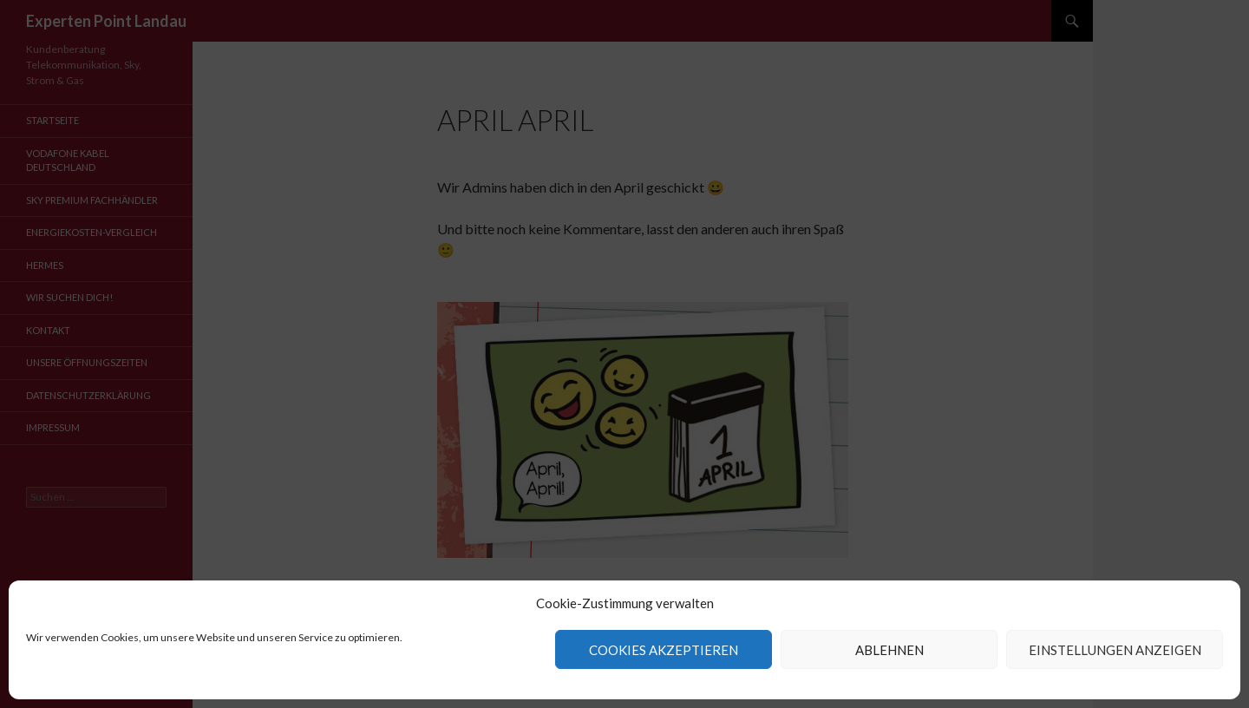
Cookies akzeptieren (663, 650)
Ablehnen (889, 650)
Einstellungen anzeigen (1115, 650)
